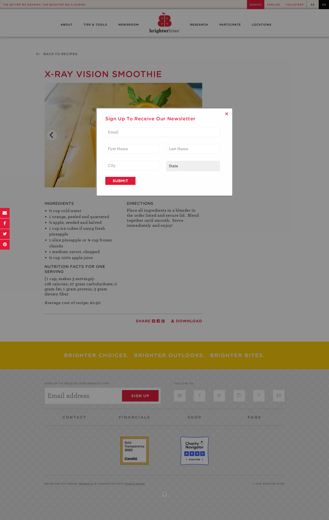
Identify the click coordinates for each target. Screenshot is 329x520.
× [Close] (227, 113)
